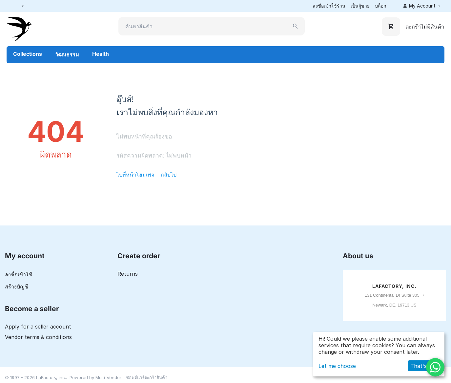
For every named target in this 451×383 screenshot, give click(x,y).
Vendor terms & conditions (38, 337)
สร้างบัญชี (16, 286)
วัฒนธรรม (67, 54)
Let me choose (337, 366)
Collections (27, 54)
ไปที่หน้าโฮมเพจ (135, 174)
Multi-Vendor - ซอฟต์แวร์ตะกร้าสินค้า (131, 377)
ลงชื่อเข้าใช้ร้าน (329, 6)
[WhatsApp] (435, 367)
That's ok (422, 366)
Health (100, 54)
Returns (127, 273)
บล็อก (380, 6)
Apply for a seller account (38, 326)
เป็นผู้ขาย (360, 6)
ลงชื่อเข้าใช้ (18, 274)
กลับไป (168, 174)
